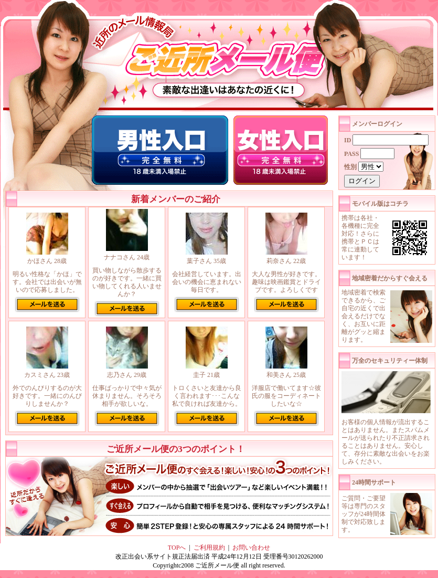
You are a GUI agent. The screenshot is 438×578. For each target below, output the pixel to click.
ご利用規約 (209, 547)
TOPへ (177, 547)
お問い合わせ (251, 547)
